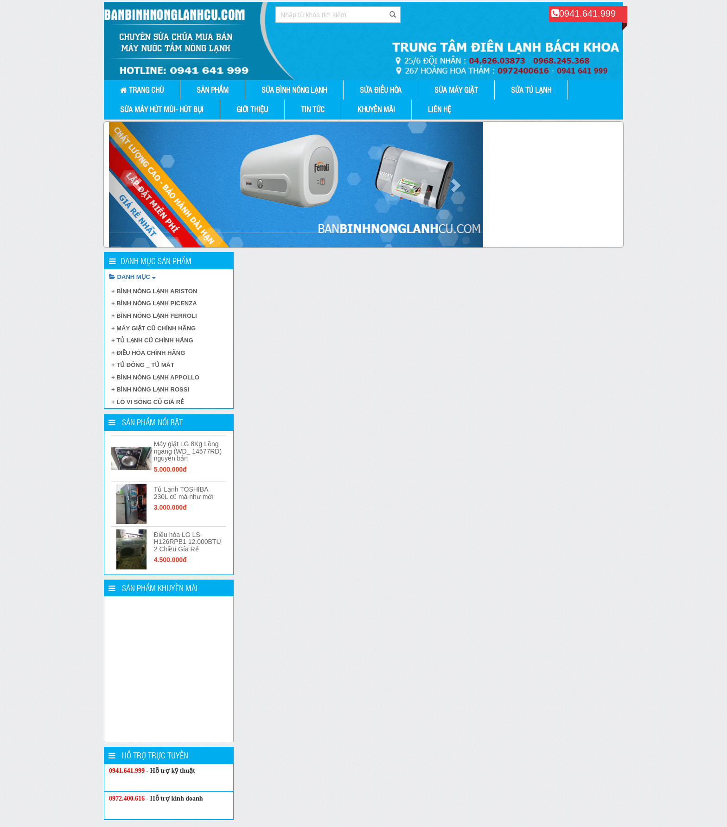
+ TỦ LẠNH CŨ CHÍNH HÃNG (152, 340)
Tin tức (313, 109)
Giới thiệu (252, 109)
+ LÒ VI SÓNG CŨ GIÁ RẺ (147, 401)
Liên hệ (439, 109)
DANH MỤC (132, 276)
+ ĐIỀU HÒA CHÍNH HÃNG (148, 352)
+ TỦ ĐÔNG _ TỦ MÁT (142, 364)
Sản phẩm (213, 90)
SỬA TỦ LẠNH (531, 90)
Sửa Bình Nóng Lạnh (294, 90)
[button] (137, 184)
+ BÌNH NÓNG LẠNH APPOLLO (155, 377)
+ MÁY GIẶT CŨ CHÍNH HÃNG (153, 328)
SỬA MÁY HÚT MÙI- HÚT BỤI (162, 109)
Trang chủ (142, 90)
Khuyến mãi (376, 109)
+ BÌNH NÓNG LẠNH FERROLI (154, 315)
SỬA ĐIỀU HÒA (381, 90)
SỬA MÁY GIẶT (456, 90)
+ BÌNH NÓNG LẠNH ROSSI (150, 389)
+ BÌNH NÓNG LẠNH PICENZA (154, 303)
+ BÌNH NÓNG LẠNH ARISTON (154, 291)
